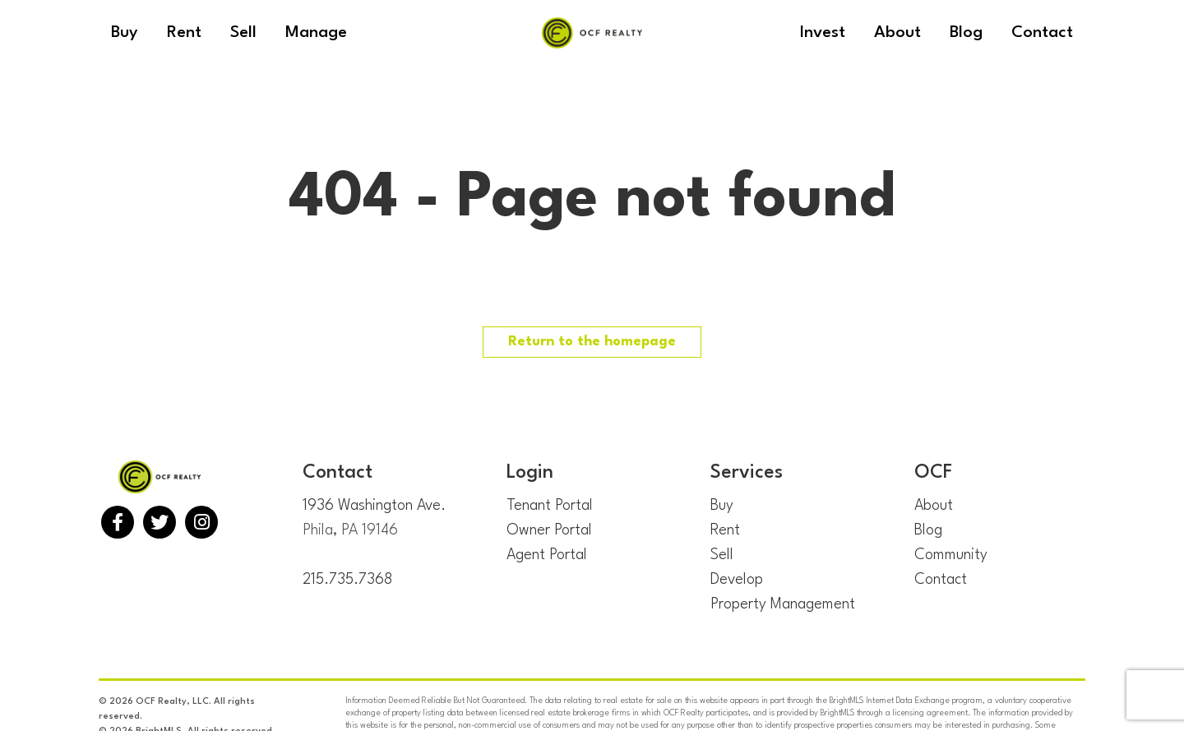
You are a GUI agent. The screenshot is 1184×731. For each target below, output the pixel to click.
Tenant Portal (549, 505)
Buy (721, 505)
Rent (725, 530)
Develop (736, 579)
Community (950, 555)
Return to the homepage (592, 342)
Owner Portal (549, 530)
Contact (940, 579)
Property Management (782, 604)
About (933, 505)
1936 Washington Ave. (374, 505)
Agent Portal (546, 555)
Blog (928, 530)
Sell (721, 555)
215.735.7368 (347, 579)
